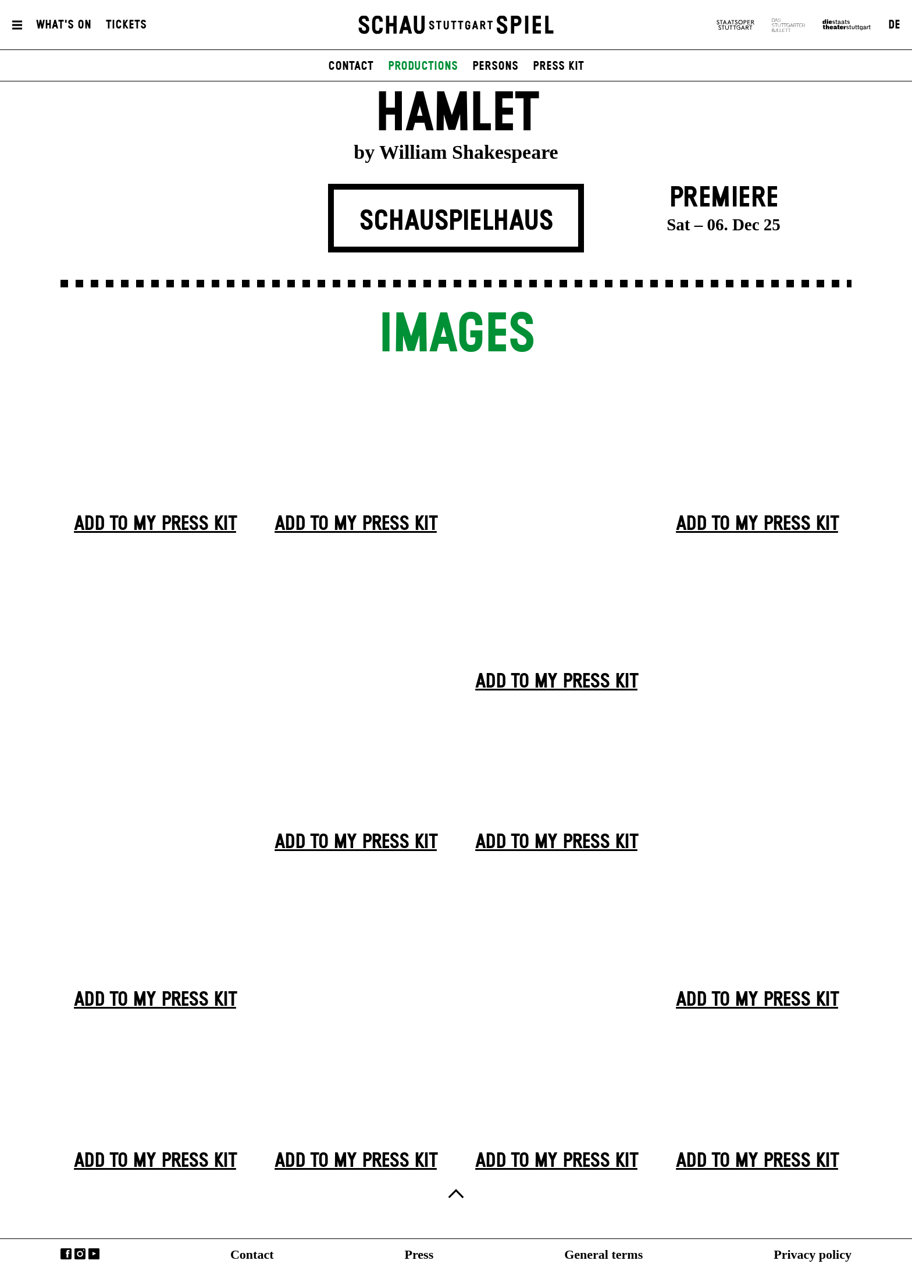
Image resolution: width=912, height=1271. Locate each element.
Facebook (66, 1253)
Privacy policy (813, 1254)
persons (495, 66)
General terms (603, 1254)
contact (350, 66)
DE (894, 25)
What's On (63, 25)
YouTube (93, 1253)
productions (423, 66)
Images (456, 335)
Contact (252, 1254)
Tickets (126, 25)
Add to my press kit (155, 524)
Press (419, 1254)
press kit (558, 66)
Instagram (80, 1253)
